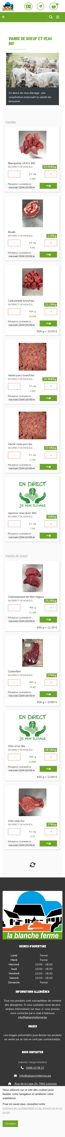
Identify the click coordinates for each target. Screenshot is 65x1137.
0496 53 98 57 (32, 1068)
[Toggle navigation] (57, 17)
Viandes (10, 122)
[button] (2, 17)
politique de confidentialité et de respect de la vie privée (32, 1110)
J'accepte (10, 1124)
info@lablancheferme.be (32, 1017)
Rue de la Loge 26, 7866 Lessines (32, 1084)
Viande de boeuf (16, 555)
